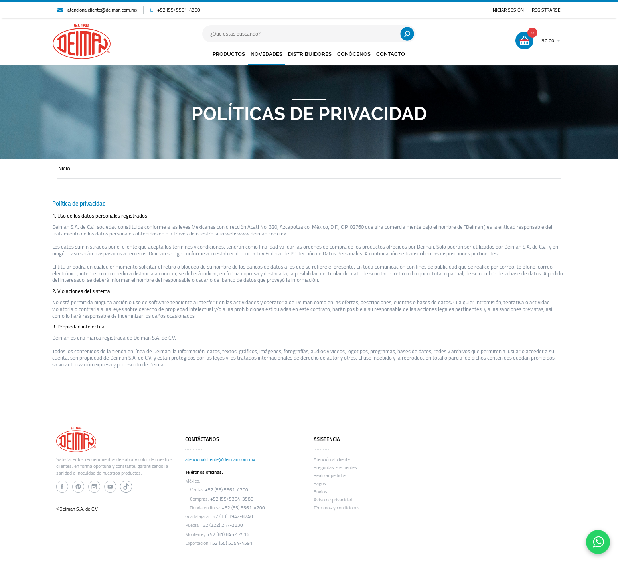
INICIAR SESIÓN (508, 10)
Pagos (320, 483)
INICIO (63, 168)
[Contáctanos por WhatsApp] (598, 542)
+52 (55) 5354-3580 (231, 499)
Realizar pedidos (330, 475)
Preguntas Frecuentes (335, 467)
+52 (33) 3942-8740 (231, 516)
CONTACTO (390, 54)
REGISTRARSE (546, 10)
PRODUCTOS (229, 54)
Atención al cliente (332, 459)
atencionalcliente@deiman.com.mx (102, 10)
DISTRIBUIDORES (310, 54)
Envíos (320, 491)
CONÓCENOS (354, 54)
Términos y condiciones (337, 507)
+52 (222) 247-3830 (221, 525)
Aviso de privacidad (333, 499)
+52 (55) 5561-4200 (178, 10)
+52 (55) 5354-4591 (231, 543)
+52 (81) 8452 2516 (228, 534)
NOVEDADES (266, 54)
